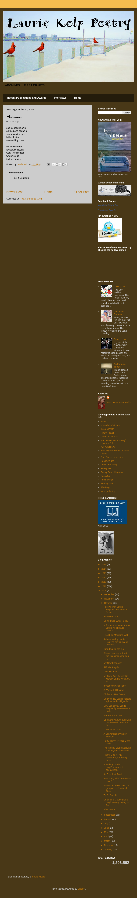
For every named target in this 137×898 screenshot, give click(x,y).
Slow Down (109, 809)
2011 (104, 582)
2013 (104, 573)
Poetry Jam (106, 468)
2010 (104, 586)
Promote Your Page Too (107, 210)
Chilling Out (119, 286)
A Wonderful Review (114, 690)
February (109, 845)
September (109, 815)
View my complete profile (119, 402)
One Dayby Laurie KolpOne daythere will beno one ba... (117, 722)
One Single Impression (112, 457)
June (106, 828)
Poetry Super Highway (112, 472)
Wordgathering (108, 491)
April (106, 836)
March (107, 841)
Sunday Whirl (107, 483)
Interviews (60, 97)
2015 (104, 564)
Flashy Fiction (108, 432)
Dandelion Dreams (119, 313)
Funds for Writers (109, 436)
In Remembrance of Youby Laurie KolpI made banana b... (117, 628)
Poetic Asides (107, 461)
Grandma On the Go (114, 649)
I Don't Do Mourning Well (116, 635)
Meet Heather (110, 671)
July (106, 823)
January (108, 849)
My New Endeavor (113, 663)
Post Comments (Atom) (31, 198)
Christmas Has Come (114, 694)
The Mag (105, 487)
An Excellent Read (113, 774)
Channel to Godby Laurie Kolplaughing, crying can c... (117, 802)
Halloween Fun (111, 616)
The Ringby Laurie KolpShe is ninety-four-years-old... (117, 749)
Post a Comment (21, 178)
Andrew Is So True (113, 715)
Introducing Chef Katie (115, 685)
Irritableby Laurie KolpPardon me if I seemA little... (114, 767)
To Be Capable (111, 795)
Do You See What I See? (116, 621)
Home (77, 97)
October (108, 603)
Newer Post (14, 192)
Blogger (81, 888)
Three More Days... (113, 729)
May (106, 832)
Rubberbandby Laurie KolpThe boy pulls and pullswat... (116, 642)
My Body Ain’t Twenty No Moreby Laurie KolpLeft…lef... (117, 679)
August (108, 819)
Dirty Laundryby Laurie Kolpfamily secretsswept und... (117, 708)
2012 (104, 577)
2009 (104, 590)
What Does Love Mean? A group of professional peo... (116, 788)
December (109, 594)
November (109, 598)
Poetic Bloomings (109, 464)
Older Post (81, 192)
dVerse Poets (107, 429)
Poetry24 (105, 476)
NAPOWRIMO (108, 446)
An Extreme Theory (120, 365)
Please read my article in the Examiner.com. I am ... (116, 656)
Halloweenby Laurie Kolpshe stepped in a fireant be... (115, 610)
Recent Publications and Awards (26, 97)
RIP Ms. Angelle (111, 667)
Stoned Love (120, 339)
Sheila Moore (38, 876)
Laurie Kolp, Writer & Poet (108, 205)
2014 (104, 569)
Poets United (107, 479)
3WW (103, 421)
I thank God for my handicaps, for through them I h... (116, 757)
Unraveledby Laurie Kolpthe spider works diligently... (117, 700)
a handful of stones (110, 425)
